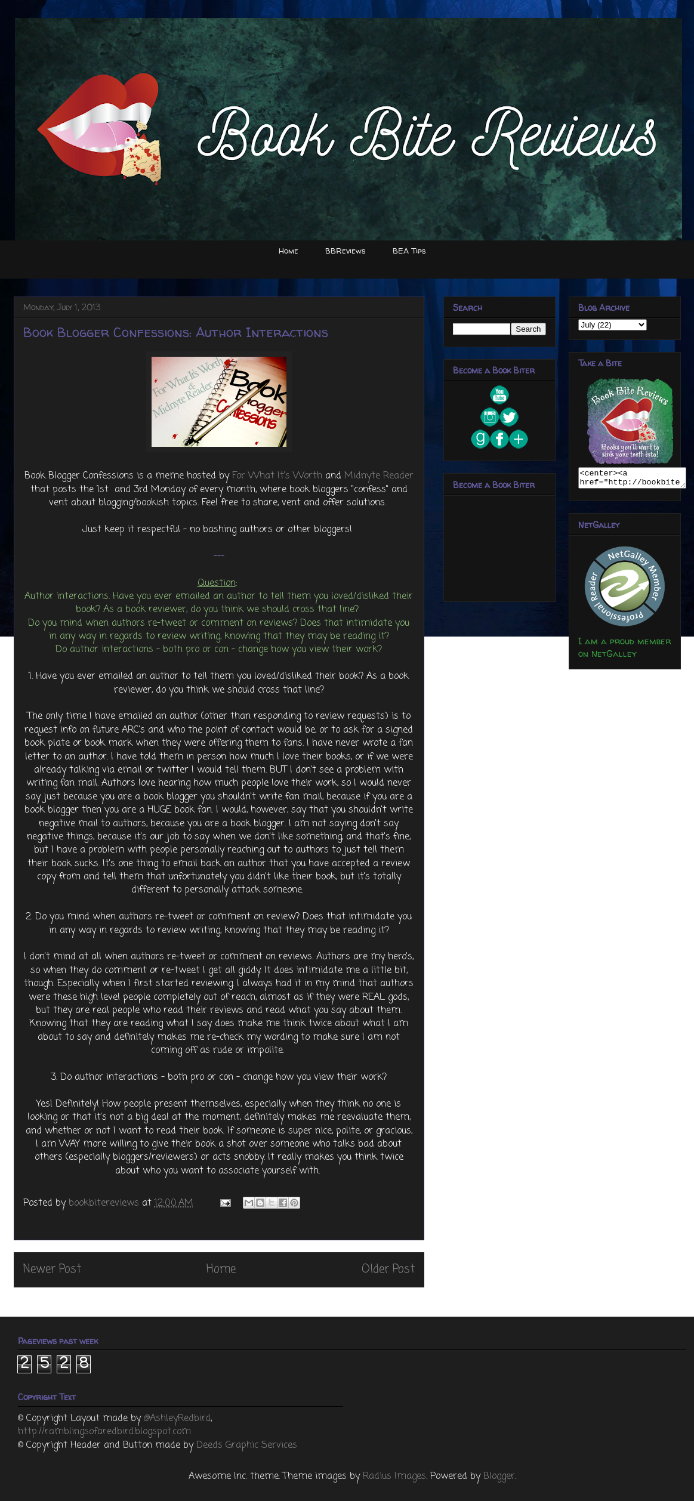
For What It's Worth (277, 476)
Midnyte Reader (379, 476)
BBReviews (345, 250)
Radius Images (394, 1476)
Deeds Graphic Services (246, 1445)
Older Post (388, 1269)
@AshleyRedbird (177, 1419)
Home (288, 250)
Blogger (499, 1476)
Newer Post (52, 1269)
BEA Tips (409, 250)
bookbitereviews (105, 1203)
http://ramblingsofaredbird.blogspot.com (104, 1432)
